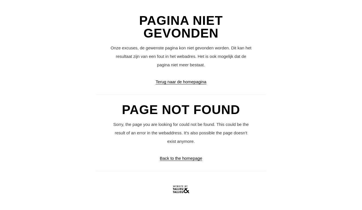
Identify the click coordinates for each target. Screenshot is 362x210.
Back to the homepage (181, 158)
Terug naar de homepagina (181, 81)
